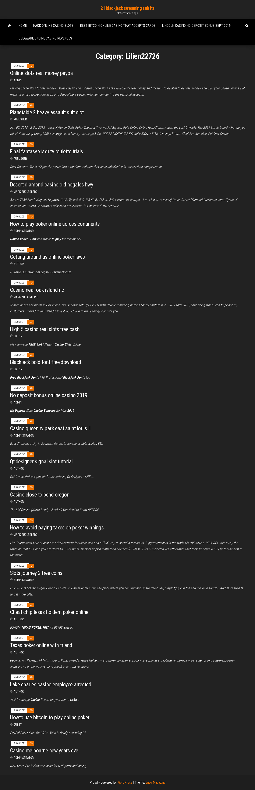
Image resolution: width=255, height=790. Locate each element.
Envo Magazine (156, 782)
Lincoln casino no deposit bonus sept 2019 (196, 26)
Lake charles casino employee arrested (50, 684)
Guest (18, 724)
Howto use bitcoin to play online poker (49, 717)
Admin (18, 80)
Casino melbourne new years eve (44, 750)
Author (19, 468)
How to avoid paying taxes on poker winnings (57, 527)
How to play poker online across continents (55, 224)
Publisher (20, 119)
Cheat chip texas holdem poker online (49, 612)
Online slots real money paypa (41, 73)
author (19, 264)
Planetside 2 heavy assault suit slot (47, 112)
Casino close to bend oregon (40, 494)
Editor (18, 336)
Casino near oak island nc (37, 290)
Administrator (24, 231)
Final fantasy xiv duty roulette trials (46, 151)
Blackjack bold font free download (45, 362)
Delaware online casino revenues (45, 38)
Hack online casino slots (53, 26)
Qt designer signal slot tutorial (41, 461)
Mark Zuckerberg (26, 191)
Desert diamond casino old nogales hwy (51, 184)
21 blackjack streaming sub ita (127, 8)
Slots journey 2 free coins (36, 573)
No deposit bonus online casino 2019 (49, 395)
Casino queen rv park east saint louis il (50, 428)
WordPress (124, 782)
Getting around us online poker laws (47, 257)
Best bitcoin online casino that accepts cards (118, 26)
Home (22, 26)
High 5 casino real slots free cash (45, 329)
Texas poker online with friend (41, 645)
